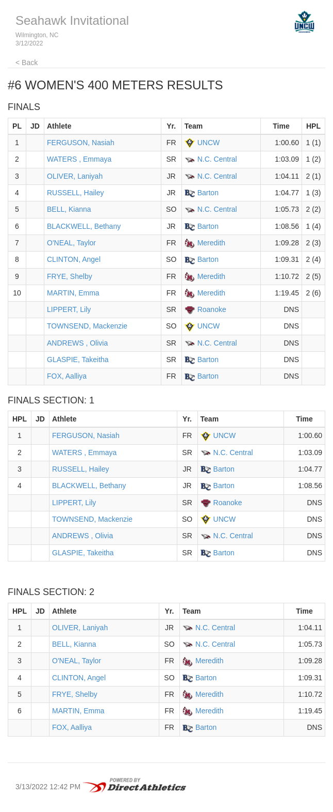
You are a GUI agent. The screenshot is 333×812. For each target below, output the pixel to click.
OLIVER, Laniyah (75, 176)
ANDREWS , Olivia (77, 343)
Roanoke (211, 309)
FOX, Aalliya (67, 376)
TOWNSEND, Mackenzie (87, 326)
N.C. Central (217, 159)
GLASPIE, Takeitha (78, 359)
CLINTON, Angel (74, 259)
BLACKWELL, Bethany (84, 226)
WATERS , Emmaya (79, 159)
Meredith (211, 243)
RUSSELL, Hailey (75, 193)
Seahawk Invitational (72, 20)
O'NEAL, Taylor (71, 243)
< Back (26, 62)
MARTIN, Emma (73, 293)
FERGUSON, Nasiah (80, 142)
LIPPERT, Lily (69, 309)
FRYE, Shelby (69, 276)
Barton (208, 193)
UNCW (208, 142)
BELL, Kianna (69, 209)
